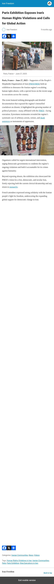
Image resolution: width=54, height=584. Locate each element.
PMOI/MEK (34, 84)
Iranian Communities (19, 555)
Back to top (48, 573)
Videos (37, 555)
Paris (4, 563)
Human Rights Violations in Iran (19, 561)
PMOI (41, 111)
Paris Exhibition (13, 563)
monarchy (14, 187)
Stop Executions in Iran (29, 563)
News (31, 555)
